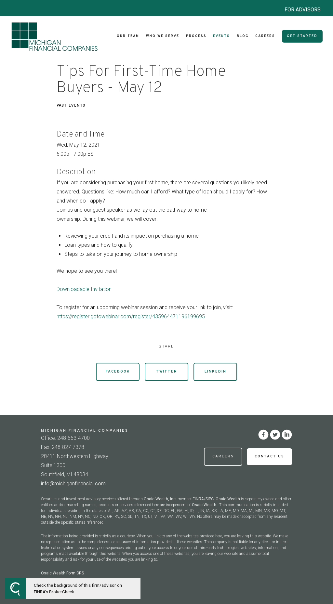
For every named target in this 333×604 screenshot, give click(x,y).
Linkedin (215, 371)
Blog (242, 36)
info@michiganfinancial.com (73, 483)
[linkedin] (287, 434)
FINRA (198, 499)
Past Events (71, 105)
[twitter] (275, 434)
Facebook (118, 371)
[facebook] (263, 434)
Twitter (166, 371)
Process (196, 36)
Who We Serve (162, 36)
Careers (265, 36)
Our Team (128, 36)
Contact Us (269, 456)
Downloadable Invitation (84, 289)
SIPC (210, 499)
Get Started (302, 36)
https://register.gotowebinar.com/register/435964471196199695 (131, 316)
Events (221, 36)
